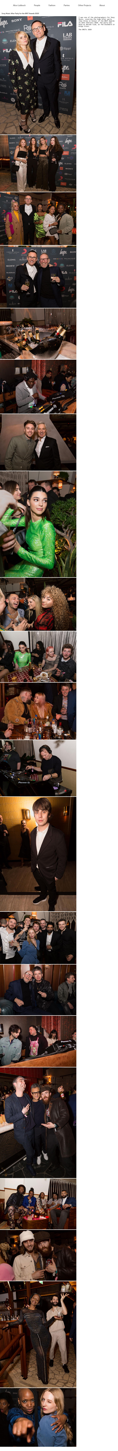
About (102, 5)
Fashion (52, 5)
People (37, 5)
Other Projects (84, 5)
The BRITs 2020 (85, 32)
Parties (67, 5)
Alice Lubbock (19, 5)
